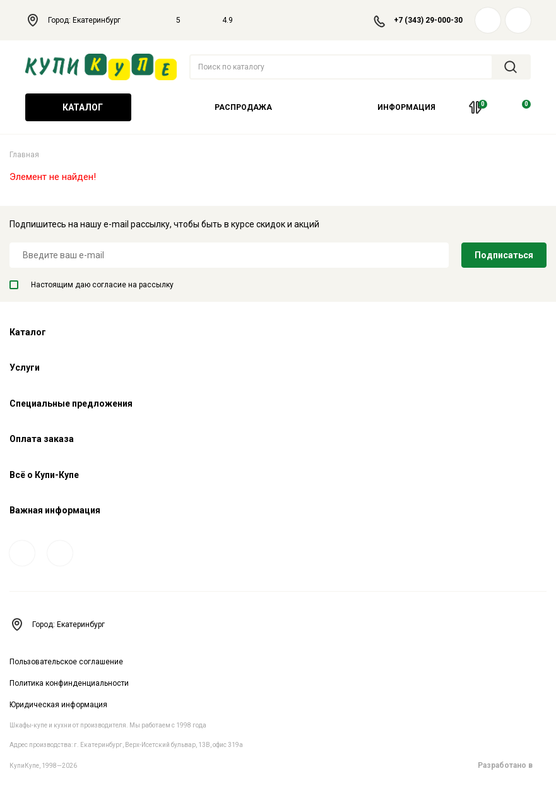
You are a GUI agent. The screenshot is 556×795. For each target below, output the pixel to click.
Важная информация (54, 510)
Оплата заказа (41, 439)
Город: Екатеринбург (79, 20)
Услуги (24, 367)
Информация (402, 107)
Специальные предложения (71, 403)
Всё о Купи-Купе (44, 475)
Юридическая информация (58, 704)
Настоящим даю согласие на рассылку (91, 284)
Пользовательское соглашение (66, 661)
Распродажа (243, 107)
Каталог (78, 107)
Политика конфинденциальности (69, 683)
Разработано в (512, 765)
